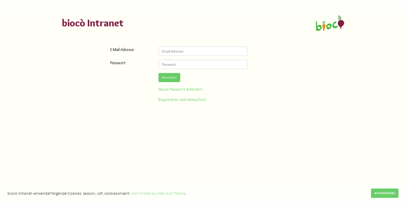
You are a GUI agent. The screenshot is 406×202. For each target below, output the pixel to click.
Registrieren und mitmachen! (182, 99)
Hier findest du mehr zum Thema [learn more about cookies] (158, 193)
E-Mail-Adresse (122, 49)
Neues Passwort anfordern (180, 89)
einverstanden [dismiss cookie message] (384, 193)
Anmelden (169, 77)
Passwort (118, 62)
